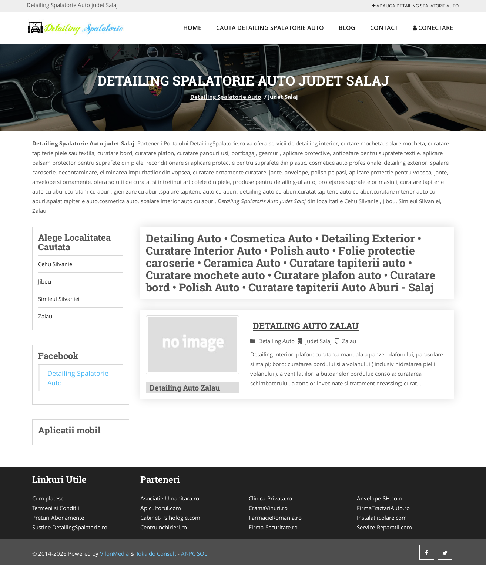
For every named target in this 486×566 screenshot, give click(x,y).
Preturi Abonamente (58, 518)
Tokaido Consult (156, 554)
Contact (384, 28)
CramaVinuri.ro (268, 508)
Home (192, 28)
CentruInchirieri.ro (163, 528)
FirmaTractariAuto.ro (383, 508)
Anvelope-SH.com (379, 499)
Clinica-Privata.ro (270, 499)
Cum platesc (47, 499)
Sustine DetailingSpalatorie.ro (69, 528)
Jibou (44, 281)
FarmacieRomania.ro (275, 518)
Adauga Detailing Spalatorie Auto (415, 6)
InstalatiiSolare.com (382, 518)
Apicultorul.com (160, 508)
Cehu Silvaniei (56, 264)
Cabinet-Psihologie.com (170, 518)
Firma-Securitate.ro (273, 528)
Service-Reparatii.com (384, 528)
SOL (202, 554)
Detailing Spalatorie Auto (225, 96)
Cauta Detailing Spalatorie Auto (270, 28)
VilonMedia (114, 554)
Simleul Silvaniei (59, 299)
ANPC (188, 554)
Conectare (433, 28)
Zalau (45, 316)
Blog (347, 28)
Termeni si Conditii (55, 508)
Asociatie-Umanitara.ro (169, 499)
